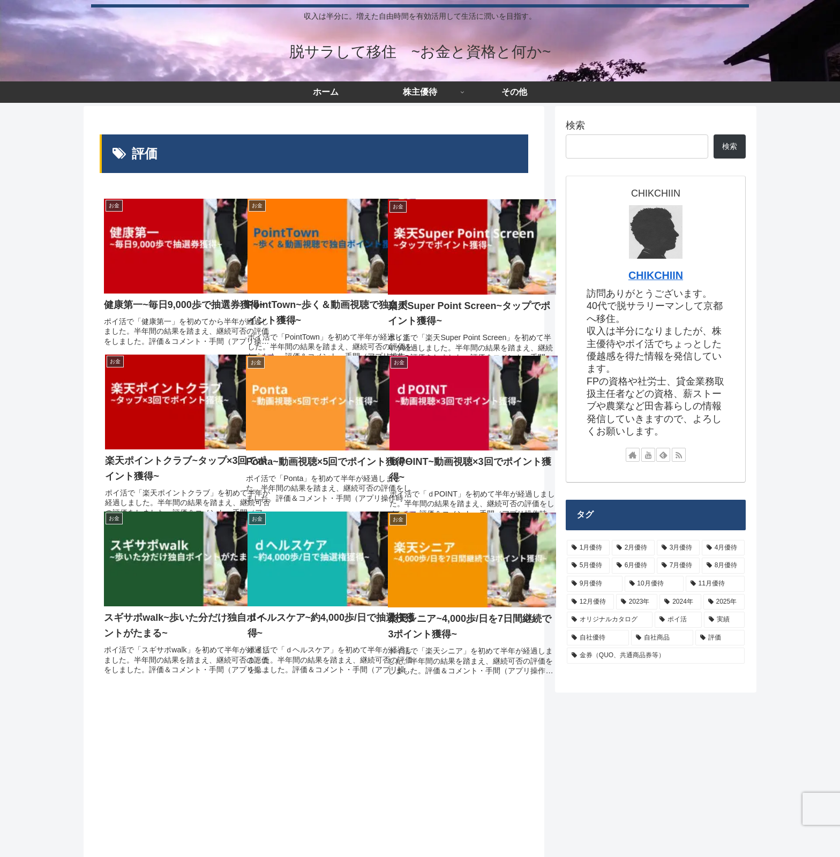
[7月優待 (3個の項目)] (678, 566)
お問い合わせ (307, 838)
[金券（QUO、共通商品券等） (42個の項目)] (656, 656)
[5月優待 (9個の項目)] (588, 566)
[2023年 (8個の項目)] (636, 602)
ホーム (105, 838)
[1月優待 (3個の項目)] (588, 548)
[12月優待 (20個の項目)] (590, 602)
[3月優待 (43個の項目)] (678, 548)
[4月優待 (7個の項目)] (723, 548)
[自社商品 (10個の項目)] (662, 638)
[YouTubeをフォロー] (648, 455)
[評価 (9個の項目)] (720, 638)
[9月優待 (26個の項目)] (594, 584)
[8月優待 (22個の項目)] (723, 566)
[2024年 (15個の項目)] (680, 602)
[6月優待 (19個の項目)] (633, 566)
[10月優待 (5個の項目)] (654, 584)
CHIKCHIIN (655, 275)
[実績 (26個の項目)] (724, 620)
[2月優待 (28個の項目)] (633, 548)
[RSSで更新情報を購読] (679, 455)
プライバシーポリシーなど (229, 838)
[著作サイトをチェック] (633, 455)
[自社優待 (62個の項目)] (598, 638)
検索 (575, 125)
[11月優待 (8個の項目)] (715, 584)
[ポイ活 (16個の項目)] (678, 620)
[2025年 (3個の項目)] (724, 602)
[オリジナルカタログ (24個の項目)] (609, 620)
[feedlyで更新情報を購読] (663, 455)
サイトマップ (150, 838)
